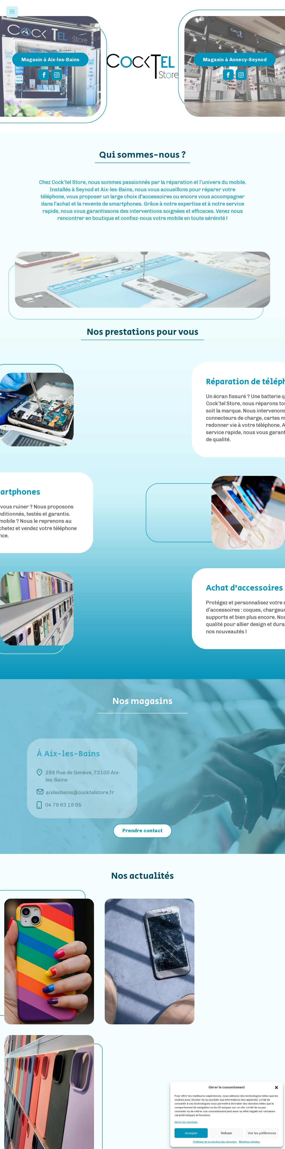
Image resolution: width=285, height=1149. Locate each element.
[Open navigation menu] (12, 12)
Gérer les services (186, 1122)
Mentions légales (249, 1141)
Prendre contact (142, 831)
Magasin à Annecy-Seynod (235, 59)
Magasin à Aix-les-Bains (50, 59)
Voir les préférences (262, 1133)
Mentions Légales (127, 1145)
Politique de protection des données (215, 1141)
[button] (276, 1087)
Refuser (226, 1133)
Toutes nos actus (143, 1055)
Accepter (191, 1133)
